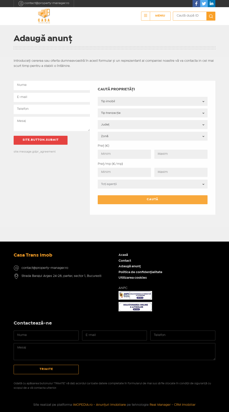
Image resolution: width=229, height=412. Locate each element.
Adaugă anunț (130, 266)
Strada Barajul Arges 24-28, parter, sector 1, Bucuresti (61, 276)
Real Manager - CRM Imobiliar (172, 405)
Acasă (123, 255)
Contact (125, 260)
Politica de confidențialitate (140, 272)
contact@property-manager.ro (43, 3)
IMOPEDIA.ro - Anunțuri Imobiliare (99, 405)
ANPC (123, 288)
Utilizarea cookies (133, 277)
